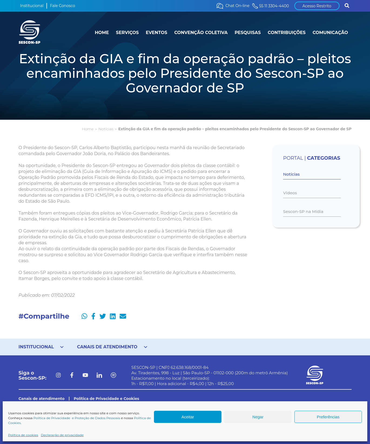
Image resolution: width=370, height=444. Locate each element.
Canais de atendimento (42, 398)
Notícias (105, 128)
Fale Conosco (62, 5)
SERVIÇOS (127, 32)
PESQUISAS (248, 32)
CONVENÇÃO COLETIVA (201, 32)
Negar (258, 417)
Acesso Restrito (316, 6)
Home (87, 128)
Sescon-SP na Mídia (303, 211)
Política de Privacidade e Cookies (106, 398)
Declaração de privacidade (62, 435)
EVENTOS (156, 32)
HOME (102, 32)
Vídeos (290, 192)
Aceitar (187, 417)
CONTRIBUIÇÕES (286, 32)
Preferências (328, 417)
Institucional (32, 5)
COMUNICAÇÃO (330, 32)
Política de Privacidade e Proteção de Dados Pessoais (76, 418)
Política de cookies (23, 435)
